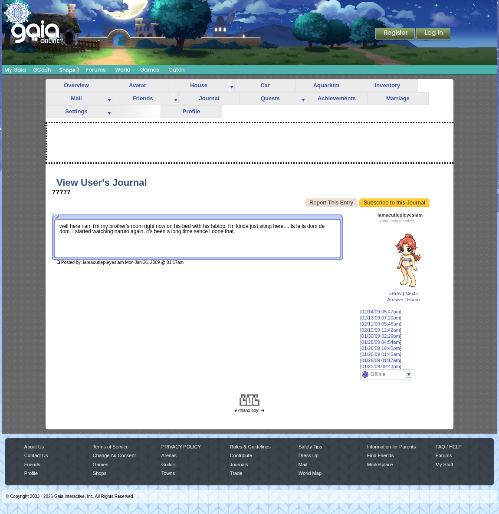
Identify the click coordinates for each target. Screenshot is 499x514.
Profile (191, 111)
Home (413, 299)
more (231, 85)
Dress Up (308, 455)
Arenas (169, 455)
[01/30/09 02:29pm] (380, 336)
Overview (76, 85)
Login (433, 34)
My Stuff (444, 464)
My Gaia (15, 69)
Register (395, 34)
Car (265, 85)
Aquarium (326, 85)
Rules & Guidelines (250, 446)
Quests (270, 98)
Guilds (168, 464)
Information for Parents (391, 446)
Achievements (337, 98)
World (123, 69)
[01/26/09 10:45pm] (380, 348)
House (198, 85)
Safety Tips (310, 446)
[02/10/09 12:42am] (380, 330)
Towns (168, 473)
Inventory (388, 85)
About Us (34, 446)
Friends (143, 98)
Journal (209, 98)
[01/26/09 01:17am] (380, 360)
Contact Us (36, 455)
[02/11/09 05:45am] (380, 323)
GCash (42, 69)
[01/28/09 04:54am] (380, 342)
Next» (411, 293)
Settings (76, 111)
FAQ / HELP (449, 446)
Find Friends (380, 455)
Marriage (398, 98)
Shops (69, 70)
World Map (310, 473)
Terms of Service (110, 446)
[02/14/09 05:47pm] (380, 311)
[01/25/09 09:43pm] (380, 366)
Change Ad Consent (114, 455)
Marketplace (380, 464)
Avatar (137, 85)
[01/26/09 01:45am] (380, 354)
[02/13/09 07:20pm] (380, 317)
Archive (395, 299)
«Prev (395, 293)
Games (149, 69)
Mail (76, 98)
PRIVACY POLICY (181, 446)
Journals (239, 464)
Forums (95, 69)
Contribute (241, 455)
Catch (177, 69)
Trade (236, 473)
